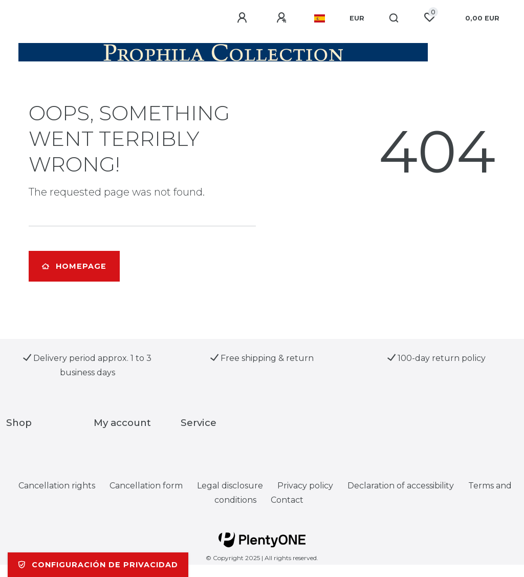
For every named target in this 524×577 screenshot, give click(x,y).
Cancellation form (146, 485)
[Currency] (357, 18)
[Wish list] (429, 17)
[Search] (394, 18)
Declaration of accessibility (400, 485)
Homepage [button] (74, 266)
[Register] (283, 18)
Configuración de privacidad (98, 564)
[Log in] (244, 18)
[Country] (319, 18)
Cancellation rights (56, 485)
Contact (287, 500)
